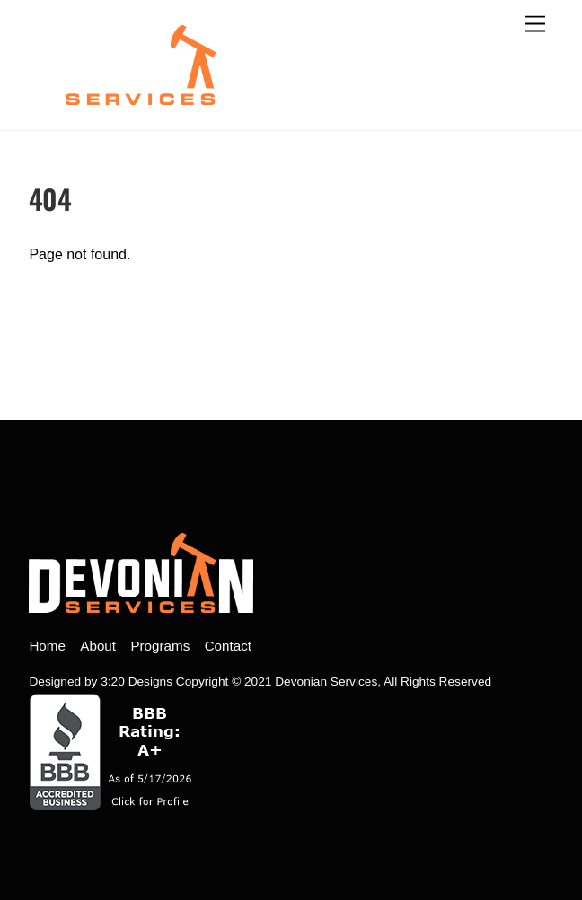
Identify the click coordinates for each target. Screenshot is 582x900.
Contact (228, 645)
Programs (160, 645)
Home (47, 645)
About (98, 645)
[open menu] (535, 24)
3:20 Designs (136, 681)
